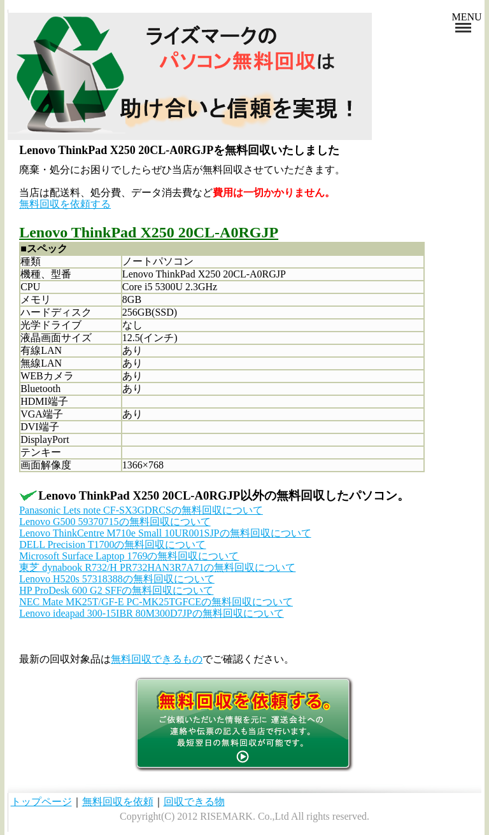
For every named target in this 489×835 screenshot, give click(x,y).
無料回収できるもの (156, 659)
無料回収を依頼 (117, 801)
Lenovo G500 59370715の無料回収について (114, 521)
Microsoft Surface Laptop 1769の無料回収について (129, 556)
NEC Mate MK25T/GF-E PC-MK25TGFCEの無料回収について (156, 601)
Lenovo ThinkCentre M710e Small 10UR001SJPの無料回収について (165, 533)
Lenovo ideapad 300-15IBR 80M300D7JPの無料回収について (151, 613)
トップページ (41, 801)
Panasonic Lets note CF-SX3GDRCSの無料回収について (141, 510)
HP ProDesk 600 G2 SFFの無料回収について (116, 590)
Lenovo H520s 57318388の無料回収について (117, 578)
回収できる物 (194, 801)
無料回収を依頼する (65, 204)
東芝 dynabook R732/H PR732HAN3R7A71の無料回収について (157, 567)
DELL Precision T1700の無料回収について (112, 544)
